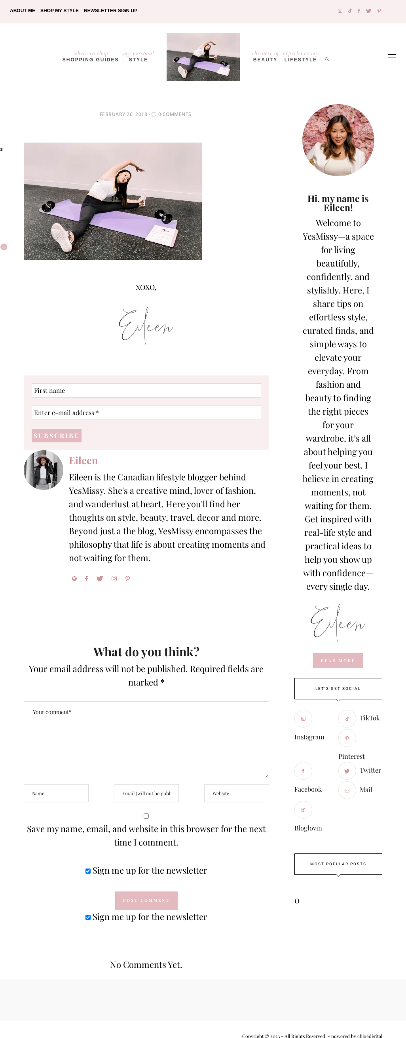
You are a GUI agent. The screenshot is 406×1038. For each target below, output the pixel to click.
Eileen (83, 460)
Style (138, 56)
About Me (22, 10)
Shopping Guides (91, 56)
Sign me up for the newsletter (146, 870)
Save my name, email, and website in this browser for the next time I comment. (146, 835)
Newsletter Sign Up (110, 10)
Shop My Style (59, 10)
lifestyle (301, 56)
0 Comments (175, 114)
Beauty (265, 56)
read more (338, 660)
